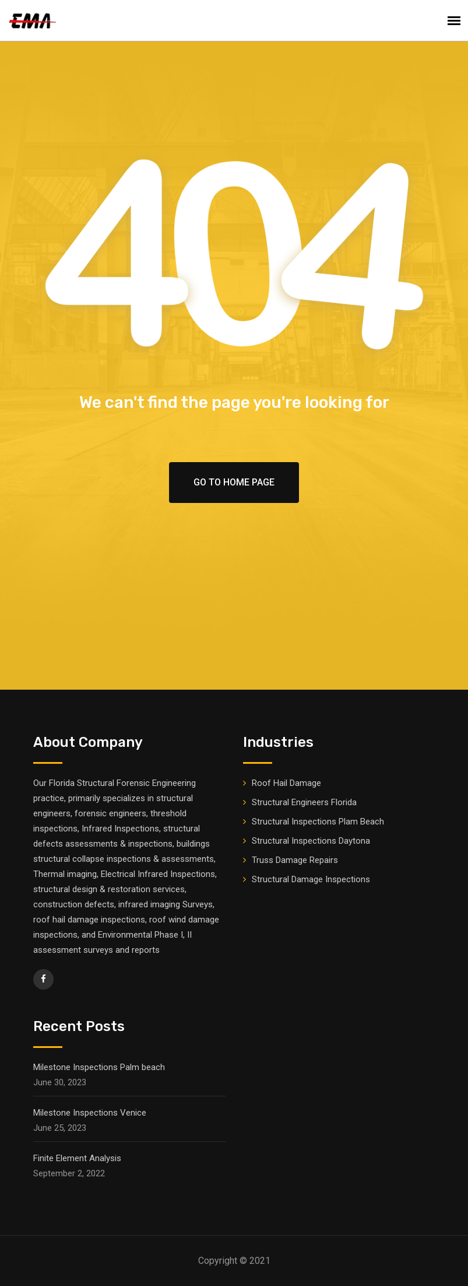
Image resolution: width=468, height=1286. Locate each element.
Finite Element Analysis (77, 1158)
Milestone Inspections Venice (89, 1112)
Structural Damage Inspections (311, 879)
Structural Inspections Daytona (311, 841)
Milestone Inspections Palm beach (99, 1067)
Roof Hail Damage (286, 783)
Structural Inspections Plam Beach (318, 821)
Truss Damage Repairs (295, 860)
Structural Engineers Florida (304, 802)
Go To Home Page (234, 482)
